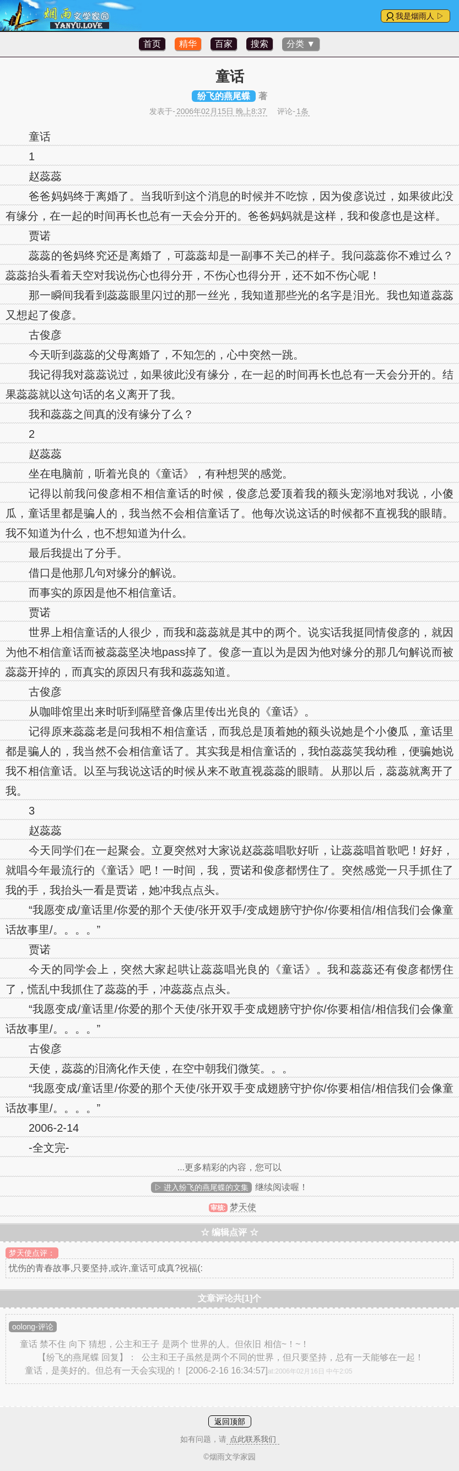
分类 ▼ (301, 43)
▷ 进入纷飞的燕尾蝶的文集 (201, 1187)
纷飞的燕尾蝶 (223, 96)
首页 (152, 43)
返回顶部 (229, 1421)
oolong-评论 (32, 1326)
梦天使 (243, 1207)
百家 (224, 43)
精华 (188, 43)
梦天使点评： (32, 1253)
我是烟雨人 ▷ (420, 16)
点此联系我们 (253, 1439)
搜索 (259, 43)
